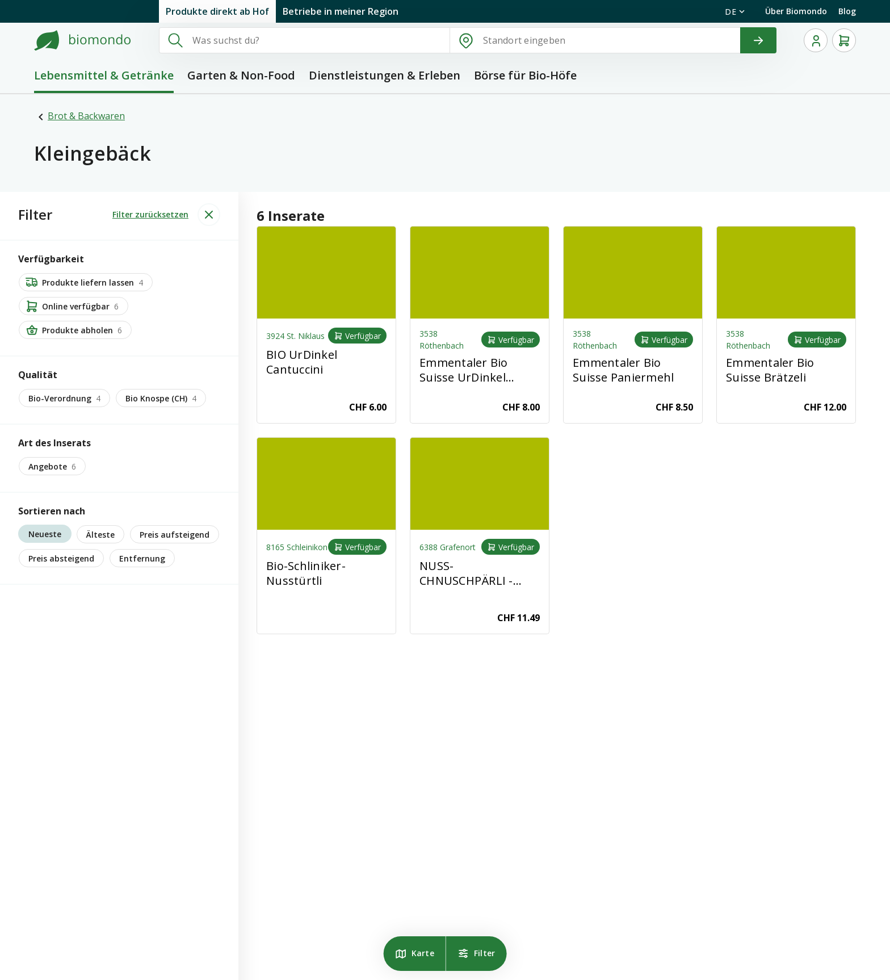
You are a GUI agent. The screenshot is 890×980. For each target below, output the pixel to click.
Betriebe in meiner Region (340, 11)
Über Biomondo (796, 11)
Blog (847, 11)
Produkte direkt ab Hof (217, 11)
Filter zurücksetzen (150, 214)
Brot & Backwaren (86, 116)
